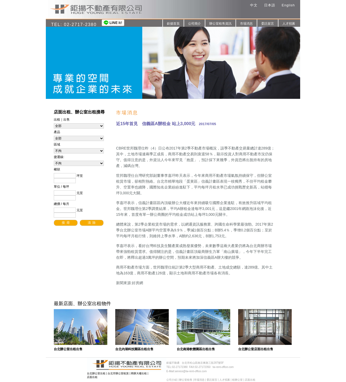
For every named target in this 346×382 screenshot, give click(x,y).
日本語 (269, 5)
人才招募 (288, 23)
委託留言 (267, 23)
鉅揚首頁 (173, 23)
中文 (254, 5)
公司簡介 (194, 23)
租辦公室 (237, 379)
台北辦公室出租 (96, 373)
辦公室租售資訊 (220, 23)
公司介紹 (171, 379)
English (288, 5)
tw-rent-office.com (223, 367)
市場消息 (246, 23)
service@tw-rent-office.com (191, 371)
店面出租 (92, 377)
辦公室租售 (185, 379)
